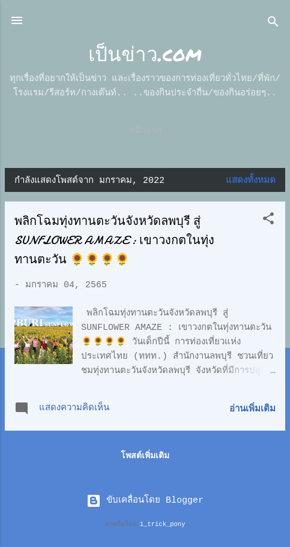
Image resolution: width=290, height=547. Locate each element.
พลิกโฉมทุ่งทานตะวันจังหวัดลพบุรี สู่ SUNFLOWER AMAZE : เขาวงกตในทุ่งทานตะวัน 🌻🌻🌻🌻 (114, 240)
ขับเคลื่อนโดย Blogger (145, 500)
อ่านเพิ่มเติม (252, 409)
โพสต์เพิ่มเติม (145, 456)
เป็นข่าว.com (145, 53)
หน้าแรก (145, 131)
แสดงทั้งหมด (251, 181)
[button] (268, 221)
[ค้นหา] (273, 24)
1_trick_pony (163, 524)
